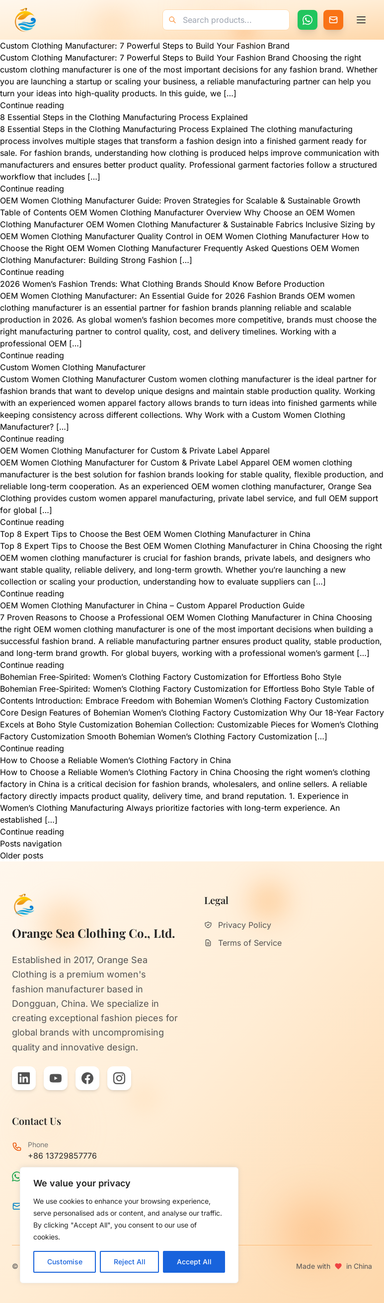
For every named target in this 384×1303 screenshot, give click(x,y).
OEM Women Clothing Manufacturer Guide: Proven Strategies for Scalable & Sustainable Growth (180, 200)
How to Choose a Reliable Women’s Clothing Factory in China (115, 760)
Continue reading (32, 105)
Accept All (194, 1261)
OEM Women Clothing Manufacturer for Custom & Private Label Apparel (135, 451)
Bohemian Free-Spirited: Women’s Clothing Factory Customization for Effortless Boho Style (170, 677)
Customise (64, 1261)
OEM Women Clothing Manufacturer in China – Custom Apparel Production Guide (152, 605)
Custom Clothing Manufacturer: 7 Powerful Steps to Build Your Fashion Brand (145, 46)
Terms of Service (243, 943)
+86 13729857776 (62, 1156)
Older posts (21, 855)
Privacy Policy (237, 925)
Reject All (130, 1261)
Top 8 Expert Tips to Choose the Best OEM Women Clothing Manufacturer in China (155, 534)
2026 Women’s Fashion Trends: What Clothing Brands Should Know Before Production (162, 284)
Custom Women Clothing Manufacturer (73, 367)
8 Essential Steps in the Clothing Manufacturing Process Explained (124, 117)
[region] (129, 1225)
